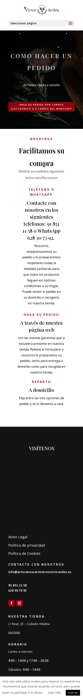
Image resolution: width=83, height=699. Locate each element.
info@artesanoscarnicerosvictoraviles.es (39, 572)
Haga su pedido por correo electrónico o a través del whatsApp (41, 106)
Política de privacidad (26, 545)
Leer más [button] (54, 692)
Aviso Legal (17, 536)
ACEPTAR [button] (73, 692)
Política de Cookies (24, 553)
